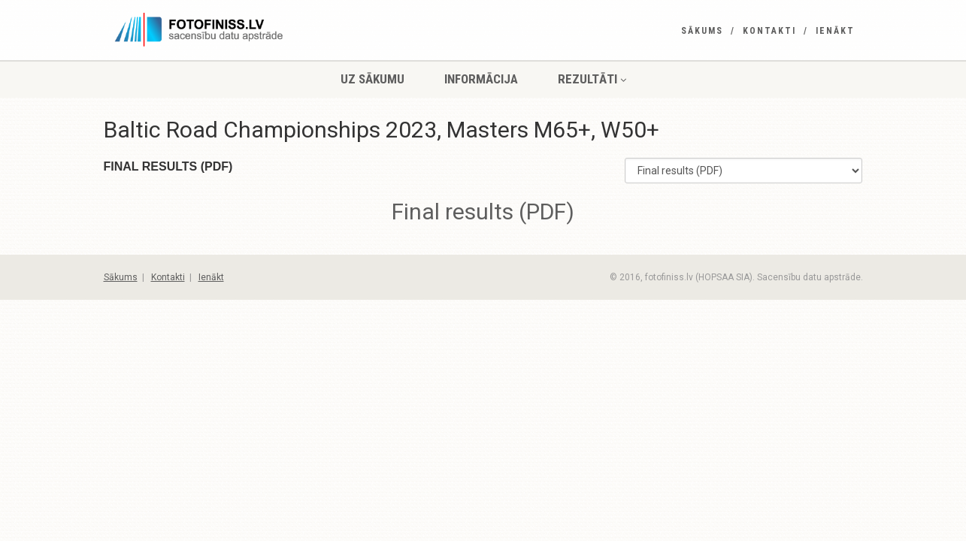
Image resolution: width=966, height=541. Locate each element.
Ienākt (835, 31)
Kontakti (769, 31)
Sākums (702, 31)
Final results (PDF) (483, 211)
